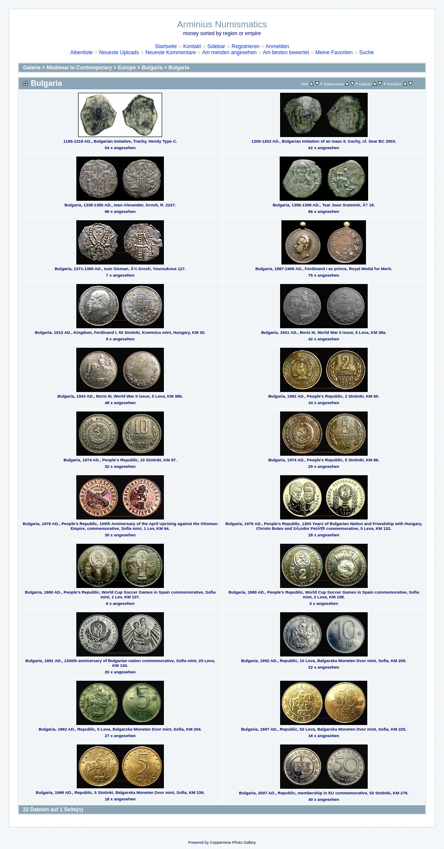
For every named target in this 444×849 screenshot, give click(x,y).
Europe (127, 68)
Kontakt (192, 46)
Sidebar (216, 46)
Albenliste (81, 52)
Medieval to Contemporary (79, 68)
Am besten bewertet (286, 52)
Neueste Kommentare (170, 52)
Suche (366, 52)
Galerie (32, 68)
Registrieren (246, 46)
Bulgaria (152, 68)
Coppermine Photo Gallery (233, 842)
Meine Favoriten (334, 52)
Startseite (166, 46)
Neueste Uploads (119, 52)
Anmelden (277, 46)
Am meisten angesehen (229, 52)
